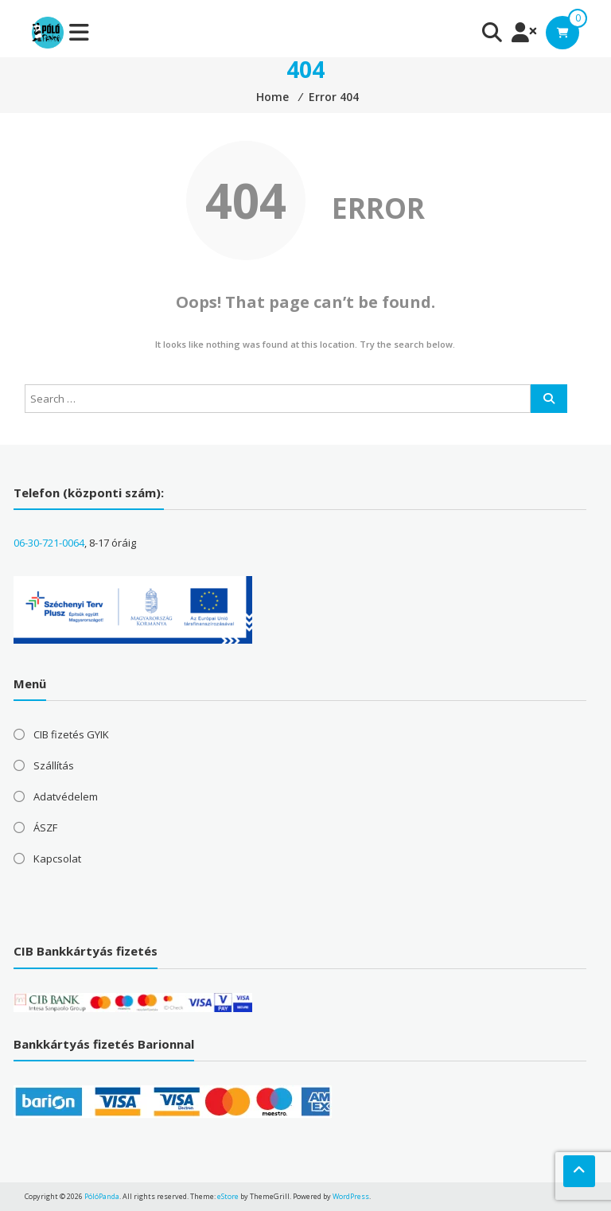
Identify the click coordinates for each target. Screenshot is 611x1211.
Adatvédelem (65, 796)
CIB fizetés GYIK (71, 734)
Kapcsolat (57, 858)
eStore (228, 1196)
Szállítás (53, 765)
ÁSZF (45, 827)
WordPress (351, 1196)
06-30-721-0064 (49, 542)
